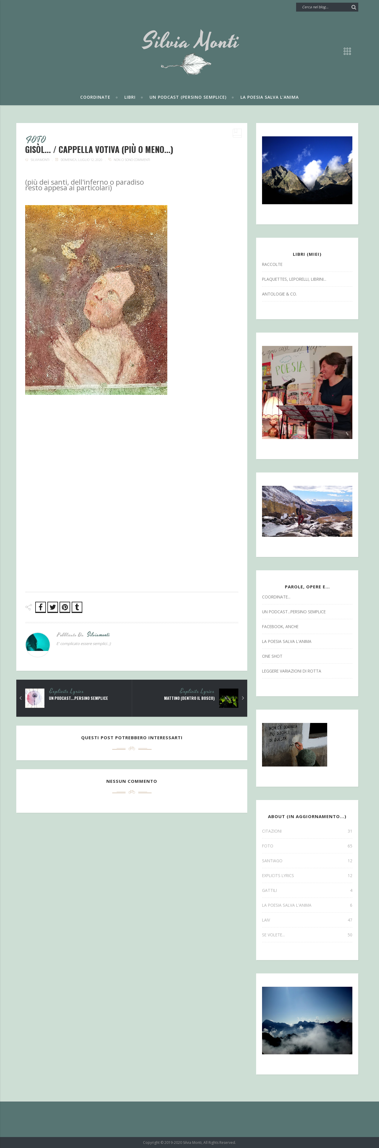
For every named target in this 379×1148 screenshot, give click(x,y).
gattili (307, 890)
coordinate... (276, 597)
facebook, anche (280, 626)
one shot (272, 656)
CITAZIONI (307, 831)
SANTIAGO (307, 860)
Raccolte (272, 264)
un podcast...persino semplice (79, 698)
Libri (130, 97)
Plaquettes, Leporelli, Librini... (294, 279)
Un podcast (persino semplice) (188, 97)
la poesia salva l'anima (286, 641)
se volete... (307, 935)
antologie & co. (279, 294)
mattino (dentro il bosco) (188, 698)
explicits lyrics (66, 692)
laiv (307, 920)
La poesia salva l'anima (269, 97)
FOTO (36, 140)
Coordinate (95, 97)
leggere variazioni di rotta (291, 671)
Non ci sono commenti (132, 160)
